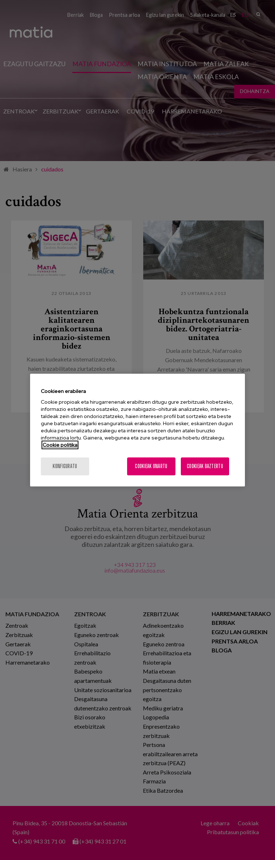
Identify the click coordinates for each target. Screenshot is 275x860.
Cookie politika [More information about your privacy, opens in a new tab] (60, 445)
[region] (137, 430)
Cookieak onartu (151, 466)
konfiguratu (65, 466)
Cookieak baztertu (205, 466)
